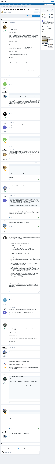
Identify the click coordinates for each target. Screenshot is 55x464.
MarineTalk (10, 12)
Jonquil (45, 14)
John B (5, 149)
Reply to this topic (36, 15)
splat (5, 91)
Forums (2, 4)
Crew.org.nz (3, 1)
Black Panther (4, 347)
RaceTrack (13, 4)
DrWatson (6, 11)
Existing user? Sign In (46, 1)
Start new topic (28, 15)
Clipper (4, 359)
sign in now (19, 448)
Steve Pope (5, 79)
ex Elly (5, 109)
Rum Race (22, 4)
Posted (12, 22)
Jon (4, 220)
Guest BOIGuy (46, 31)
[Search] (48, 4)
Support (30, 4)
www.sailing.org (20, 275)
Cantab (4, 295)
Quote (11, 84)
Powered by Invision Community (27, 462)
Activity (6, 4)
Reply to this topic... (8, 452)
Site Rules (26, 4)
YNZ (5, 122)
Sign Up (53, 1)
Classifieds (18, 4)
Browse (9, 4)
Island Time (5, 374)
